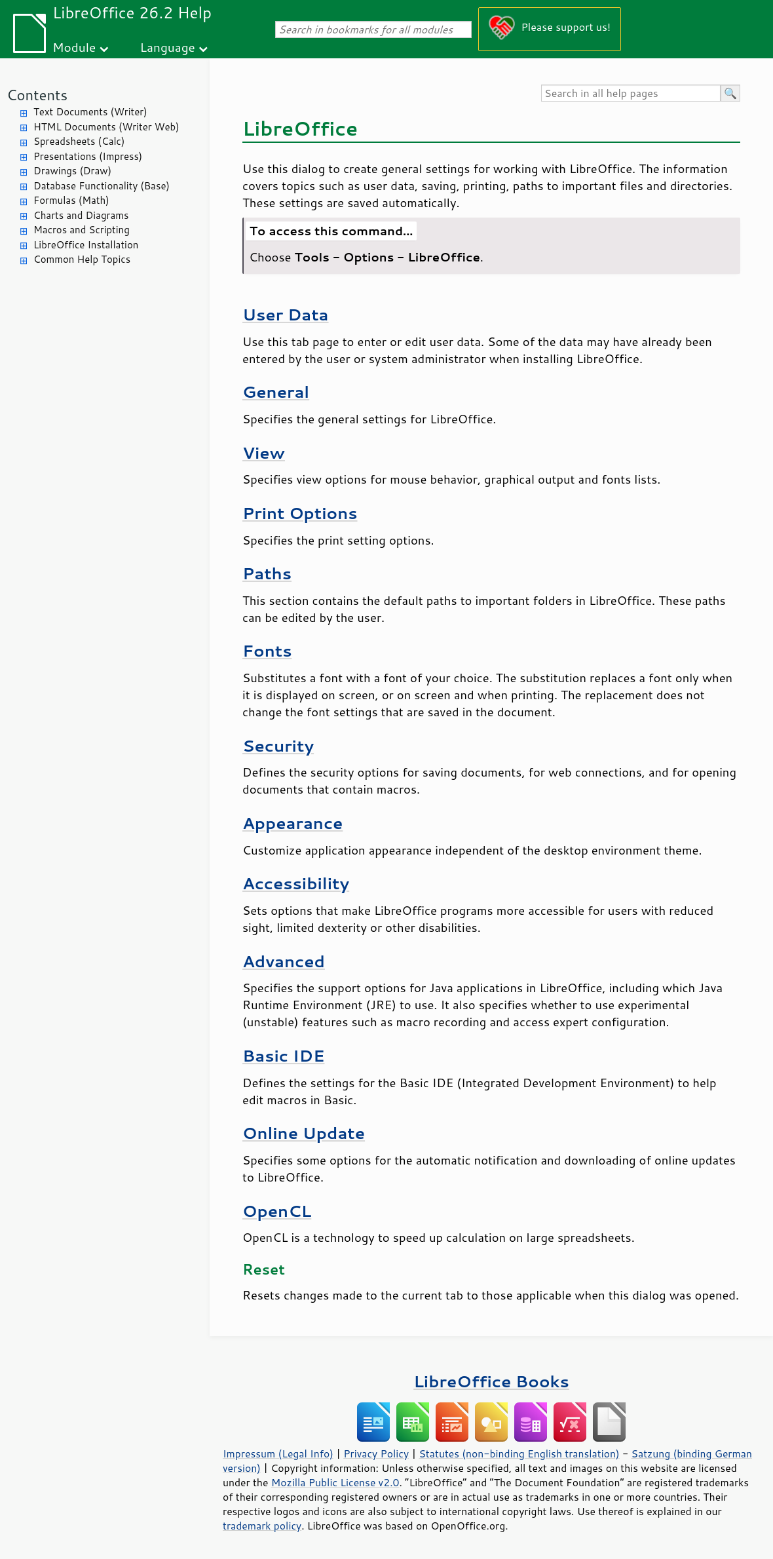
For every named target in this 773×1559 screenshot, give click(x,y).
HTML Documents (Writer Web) (106, 127)
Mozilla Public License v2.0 (335, 1482)
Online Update (303, 1132)
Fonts (267, 650)
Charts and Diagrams (80, 215)
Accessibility (295, 883)
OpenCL (276, 1210)
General (275, 391)
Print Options (300, 512)
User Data (285, 314)
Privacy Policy (376, 1453)
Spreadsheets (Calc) (78, 141)
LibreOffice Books (491, 1381)
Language (167, 47)
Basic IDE (283, 1055)
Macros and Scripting (81, 230)
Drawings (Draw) (72, 171)
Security (278, 745)
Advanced (283, 961)
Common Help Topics (81, 259)
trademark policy (262, 1525)
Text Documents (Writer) (90, 112)
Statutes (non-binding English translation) (519, 1453)
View (263, 452)
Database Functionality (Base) (101, 186)
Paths (267, 573)
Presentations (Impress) (87, 156)
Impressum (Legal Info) (278, 1453)
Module (74, 47)
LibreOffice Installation (85, 245)
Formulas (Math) (71, 200)
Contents (37, 95)
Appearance (292, 822)
